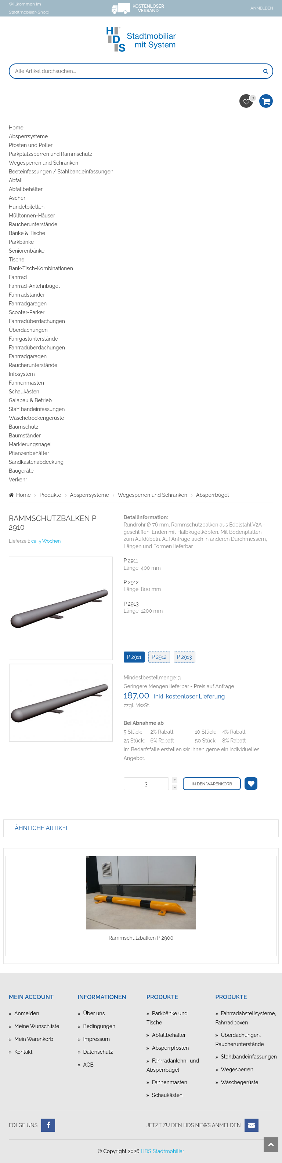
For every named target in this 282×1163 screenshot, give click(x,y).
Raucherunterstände (33, 224)
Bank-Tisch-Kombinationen (41, 268)
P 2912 (131, 582)
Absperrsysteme (28, 136)
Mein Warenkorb (33, 1039)
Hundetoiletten (26, 207)
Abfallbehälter (26, 189)
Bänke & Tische (27, 233)
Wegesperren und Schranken (43, 163)
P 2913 (131, 604)
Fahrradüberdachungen (37, 321)
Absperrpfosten (170, 1048)
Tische (16, 260)
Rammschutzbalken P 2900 (141, 938)
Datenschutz (98, 1052)
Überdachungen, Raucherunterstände (240, 1039)
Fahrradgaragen (28, 304)
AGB (88, 1065)
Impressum (96, 1039)
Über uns (94, 1013)
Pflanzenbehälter (29, 453)
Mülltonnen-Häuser (32, 216)
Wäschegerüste (239, 1082)
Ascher (17, 198)
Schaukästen (24, 392)
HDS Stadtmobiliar (162, 1151)
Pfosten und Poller (31, 145)
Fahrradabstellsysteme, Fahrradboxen (245, 1018)
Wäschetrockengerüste (36, 418)
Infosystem (22, 374)
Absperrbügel (212, 495)
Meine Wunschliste (36, 1026)
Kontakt (23, 1052)
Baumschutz (24, 427)
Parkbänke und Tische (167, 1018)
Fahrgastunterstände (33, 339)
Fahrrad (18, 277)
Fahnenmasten (26, 383)
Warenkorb (265, 103)
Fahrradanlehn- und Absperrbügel (173, 1065)
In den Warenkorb (212, 784)
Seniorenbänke (26, 251)
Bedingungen (99, 1026)
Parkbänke (21, 242)
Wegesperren (237, 1069)
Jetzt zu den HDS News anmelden (194, 1125)
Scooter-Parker (26, 312)
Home (16, 128)
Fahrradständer (27, 295)
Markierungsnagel (30, 444)
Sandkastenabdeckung (36, 462)
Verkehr (18, 480)
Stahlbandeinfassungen (37, 409)
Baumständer (25, 436)
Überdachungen (28, 330)
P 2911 (131, 561)
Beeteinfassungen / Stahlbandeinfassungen (61, 172)
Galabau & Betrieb (30, 400)
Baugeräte (21, 471)
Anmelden (261, 8)
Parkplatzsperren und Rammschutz (50, 154)
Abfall (16, 180)
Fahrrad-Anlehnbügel (34, 286)
